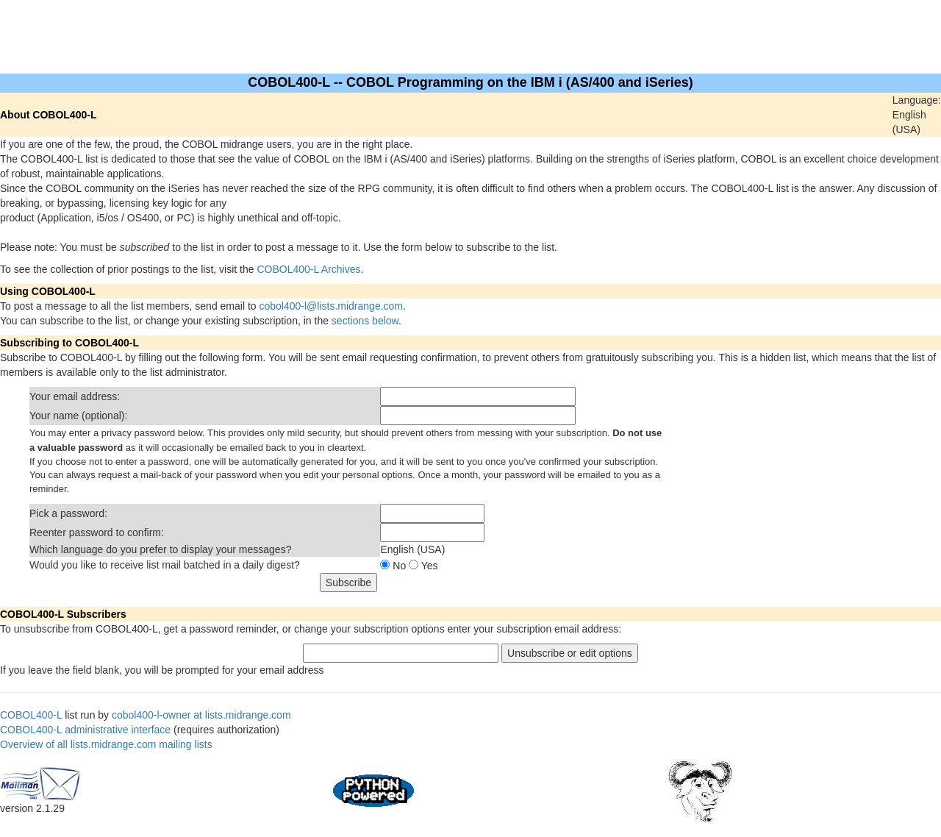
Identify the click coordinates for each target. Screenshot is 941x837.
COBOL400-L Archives (308, 269)
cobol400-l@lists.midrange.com (332, 306)
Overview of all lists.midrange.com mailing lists (106, 744)
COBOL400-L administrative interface (85, 730)
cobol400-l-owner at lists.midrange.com (201, 715)
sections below (365, 321)
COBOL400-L (31, 715)
